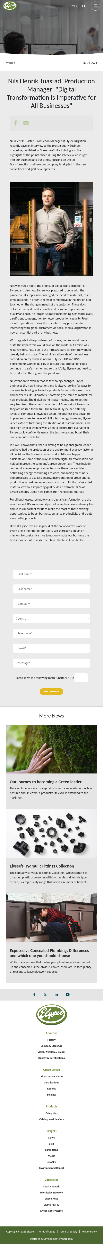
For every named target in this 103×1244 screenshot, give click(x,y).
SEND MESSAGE (51, 691)
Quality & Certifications (51, 1058)
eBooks (51, 1162)
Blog (10, 63)
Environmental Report (51, 1168)
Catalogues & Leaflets (51, 1119)
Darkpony (67, 1238)
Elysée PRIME (51, 1204)
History (51, 1040)
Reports (51, 1088)
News (51, 1137)
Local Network (51, 1186)
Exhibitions (51, 1150)
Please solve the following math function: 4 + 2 (44, 678)
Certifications (51, 1082)
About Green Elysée (51, 1076)
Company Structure (52, 1046)
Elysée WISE (51, 1198)
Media (51, 1156)
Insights (51, 1094)
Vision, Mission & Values (51, 1052)
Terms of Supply (68, 1231)
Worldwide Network (51, 1192)
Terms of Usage (46, 1231)
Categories (51, 1113)
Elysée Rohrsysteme (51, 1210)
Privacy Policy (89, 1231)
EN (74, 6)
